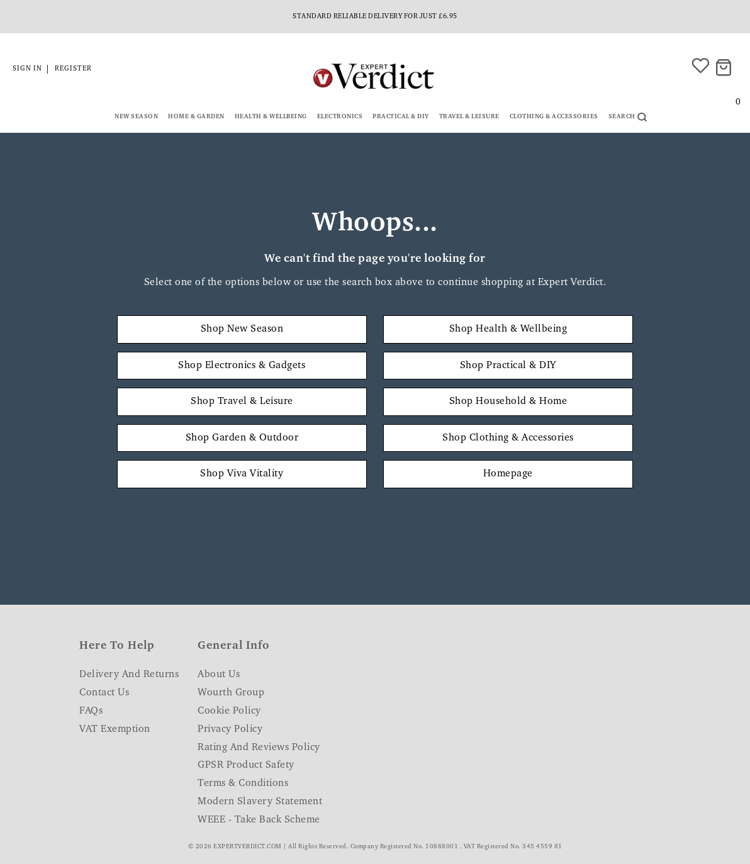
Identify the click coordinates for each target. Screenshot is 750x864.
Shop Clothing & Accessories (508, 438)
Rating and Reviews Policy (259, 748)
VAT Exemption (114, 729)
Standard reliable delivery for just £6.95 (375, 16)
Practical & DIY (400, 117)
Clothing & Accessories (554, 117)
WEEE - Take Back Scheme (259, 820)
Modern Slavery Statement (260, 802)
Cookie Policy (229, 711)
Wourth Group (231, 693)
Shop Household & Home (508, 401)
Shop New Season (242, 329)
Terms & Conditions (243, 783)
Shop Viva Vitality (241, 474)
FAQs (91, 711)
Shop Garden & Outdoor (242, 438)
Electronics (340, 117)
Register (73, 68)
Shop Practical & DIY (508, 366)
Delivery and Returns (129, 675)
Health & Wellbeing (271, 117)
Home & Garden (196, 117)
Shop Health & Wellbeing (508, 329)
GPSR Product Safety (246, 765)
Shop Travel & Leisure (242, 401)
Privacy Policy (230, 729)
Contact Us (104, 693)
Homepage (508, 474)
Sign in (27, 68)
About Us (219, 675)
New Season (136, 117)
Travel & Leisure (469, 117)
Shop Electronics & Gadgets (241, 366)
